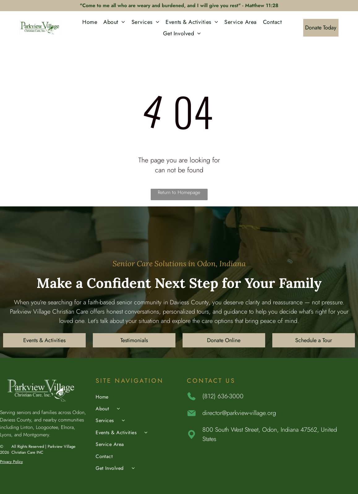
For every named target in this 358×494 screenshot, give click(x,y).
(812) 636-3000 (223, 396)
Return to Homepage (179, 192)
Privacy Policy (11, 462)
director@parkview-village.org (239, 412)
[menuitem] (89, 22)
